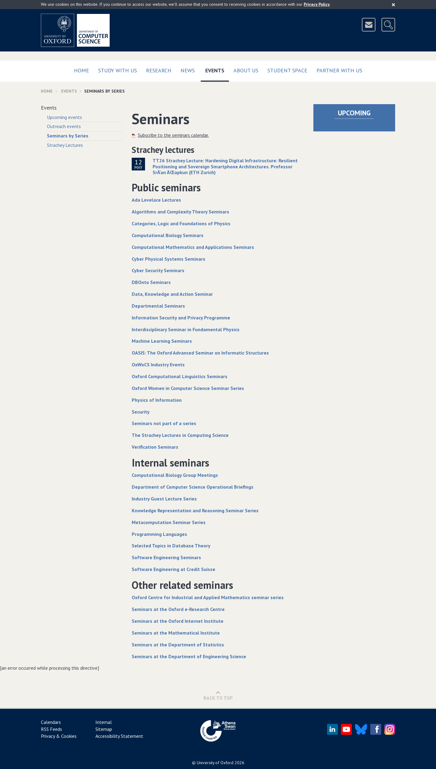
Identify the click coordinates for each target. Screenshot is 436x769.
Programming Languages (159, 534)
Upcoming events (64, 117)
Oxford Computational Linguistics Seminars (179, 376)
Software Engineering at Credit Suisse (173, 569)
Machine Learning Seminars (162, 341)
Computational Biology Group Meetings (175, 475)
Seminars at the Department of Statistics (178, 645)
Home (81, 70)
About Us (245, 70)
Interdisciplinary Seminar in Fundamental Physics (185, 329)
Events (217, 69)
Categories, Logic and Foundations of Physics (181, 223)
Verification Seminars (155, 447)
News (187, 70)
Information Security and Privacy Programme (181, 318)
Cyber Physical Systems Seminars (168, 259)
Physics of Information (157, 400)
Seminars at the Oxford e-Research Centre (178, 609)
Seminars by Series (67, 136)
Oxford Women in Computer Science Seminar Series (188, 388)
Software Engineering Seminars (166, 557)
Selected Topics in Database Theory (171, 546)
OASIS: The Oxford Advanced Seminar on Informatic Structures (200, 353)
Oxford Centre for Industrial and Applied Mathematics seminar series (208, 597)
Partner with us (339, 70)
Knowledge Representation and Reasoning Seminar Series (195, 510)
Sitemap (103, 729)
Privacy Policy (317, 4)
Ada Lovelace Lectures (156, 200)
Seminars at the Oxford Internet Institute (177, 621)
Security (141, 412)
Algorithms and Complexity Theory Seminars (180, 212)
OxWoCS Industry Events (158, 364)
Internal (103, 722)
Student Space (287, 70)
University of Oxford (215, 762)
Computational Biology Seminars (167, 235)
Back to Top (218, 695)
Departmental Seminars (158, 306)
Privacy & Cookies (59, 736)
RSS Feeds (51, 729)
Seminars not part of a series (164, 423)
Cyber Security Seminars (158, 270)
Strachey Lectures (65, 145)
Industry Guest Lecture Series (164, 499)
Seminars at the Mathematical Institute (176, 633)
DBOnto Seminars (151, 282)
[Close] (393, 4)
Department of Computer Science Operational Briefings (192, 487)
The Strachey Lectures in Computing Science (180, 435)
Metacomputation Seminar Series (169, 522)
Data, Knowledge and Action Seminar (172, 294)
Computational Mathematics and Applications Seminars (193, 247)
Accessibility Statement (119, 736)
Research (158, 70)
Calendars (51, 722)
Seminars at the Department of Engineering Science (189, 656)
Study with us (117, 70)
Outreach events (64, 126)
